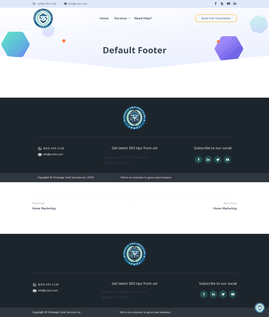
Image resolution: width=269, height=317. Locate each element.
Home (104, 18)
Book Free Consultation (216, 18)
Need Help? (143, 18)
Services (120, 18)
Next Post (230, 203)
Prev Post (38, 203)
